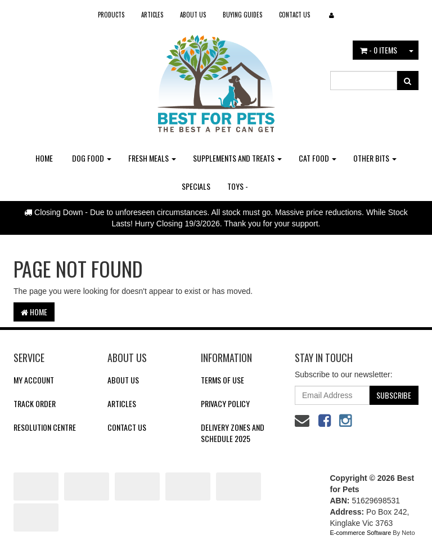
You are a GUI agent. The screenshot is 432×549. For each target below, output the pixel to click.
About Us (193, 14)
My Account (34, 380)
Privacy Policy (225, 403)
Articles (152, 14)
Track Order (35, 403)
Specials (196, 186)
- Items (378, 50)
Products (111, 14)
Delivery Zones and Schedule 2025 (232, 432)
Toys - (237, 186)
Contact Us (294, 14)
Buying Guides (242, 14)
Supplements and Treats (237, 158)
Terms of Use (222, 380)
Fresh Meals (152, 158)
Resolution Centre (45, 427)
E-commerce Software (361, 532)
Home (44, 158)
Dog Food (91, 158)
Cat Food (317, 158)
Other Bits (375, 158)
